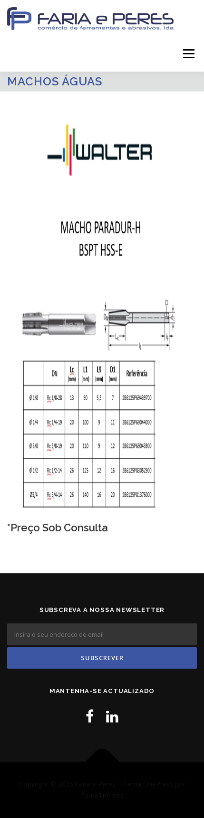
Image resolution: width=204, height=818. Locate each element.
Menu (188, 54)
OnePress (158, 783)
